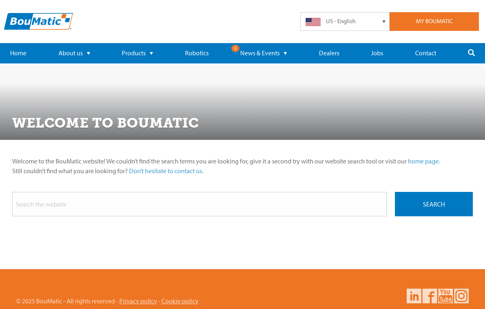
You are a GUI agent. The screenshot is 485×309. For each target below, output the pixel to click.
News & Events (263, 53)
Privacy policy (138, 301)
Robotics (197, 53)
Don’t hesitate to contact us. (166, 171)
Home (18, 53)
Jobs (377, 53)
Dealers (329, 53)
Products (137, 53)
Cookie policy (180, 301)
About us (74, 53)
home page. (424, 161)
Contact (425, 53)
